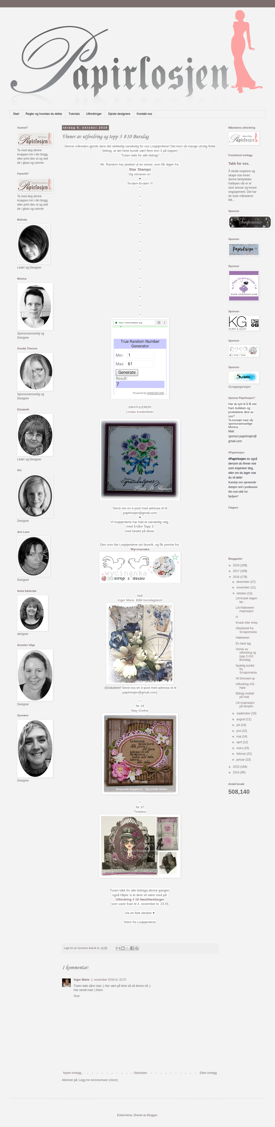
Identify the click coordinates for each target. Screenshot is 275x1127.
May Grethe (140, 710)
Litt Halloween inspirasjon (245, 609)
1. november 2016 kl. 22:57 (108, 979)
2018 (236, 565)
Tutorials (74, 114)
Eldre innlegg (208, 1073)
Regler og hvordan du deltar (44, 114)
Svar (77, 996)
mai (239, 736)
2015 (236, 766)
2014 (236, 772)
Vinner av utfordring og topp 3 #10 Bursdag (246, 654)
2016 (236, 577)
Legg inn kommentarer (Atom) (98, 1080)
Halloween (242, 637)
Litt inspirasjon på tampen (245, 704)
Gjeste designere (119, 114)
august (241, 719)
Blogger (152, 1115)
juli (238, 725)
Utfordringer (94, 114)
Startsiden (140, 1073)
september (243, 713)
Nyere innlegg (72, 1073)
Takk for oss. (238, 163)
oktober (241, 593)
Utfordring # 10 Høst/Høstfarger (140, 899)
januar (241, 759)
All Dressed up (245, 678)
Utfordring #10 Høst (245, 685)
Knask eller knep (247, 622)
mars (240, 748)
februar (241, 753)
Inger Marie (81, 979)
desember (243, 582)
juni (239, 731)
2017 (236, 571)
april (239, 742)
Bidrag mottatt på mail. (245, 695)
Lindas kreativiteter (140, 412)
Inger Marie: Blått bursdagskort (140, 600)
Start (16, 114)
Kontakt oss (144, 114)
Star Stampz (140, 169)
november (243, 587)
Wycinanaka (140, 549)
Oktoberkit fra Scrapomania (246, 630)
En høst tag (243, 643)
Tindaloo (140, 811)
